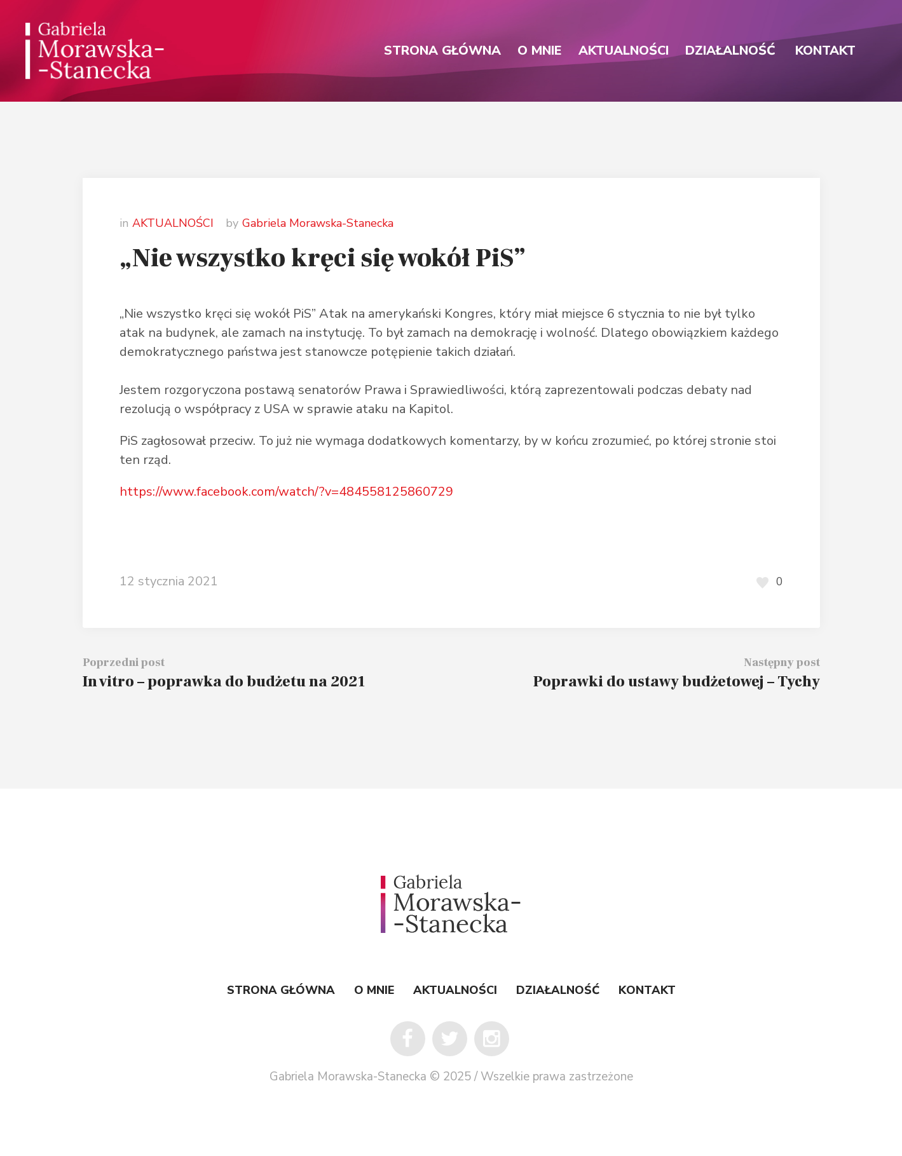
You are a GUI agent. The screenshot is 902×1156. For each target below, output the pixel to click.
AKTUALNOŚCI (173, 223)
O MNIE (374, 990)
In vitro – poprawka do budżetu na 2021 (224, 681)
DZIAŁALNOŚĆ (557, 990)
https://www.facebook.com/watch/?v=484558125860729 (286, 491)
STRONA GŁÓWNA (281, 990)
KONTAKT (647, 990)
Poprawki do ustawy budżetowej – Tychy (676, 681)
